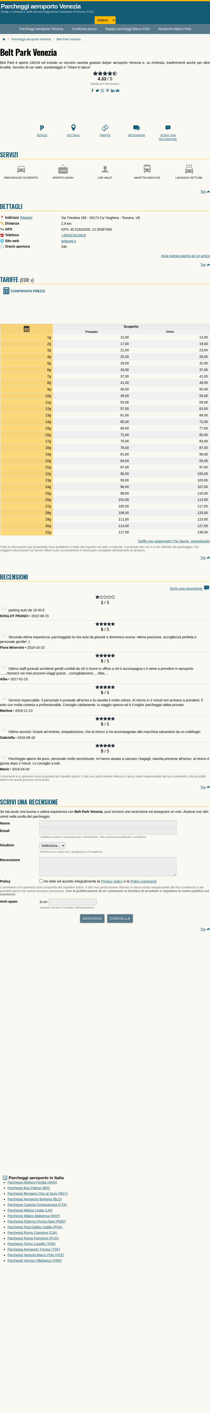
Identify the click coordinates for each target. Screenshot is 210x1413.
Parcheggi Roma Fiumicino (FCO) (33, 1241)
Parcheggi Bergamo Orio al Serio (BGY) (38, 1196)
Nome (5, 823)
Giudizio (7, 845)
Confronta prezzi (84, 29)
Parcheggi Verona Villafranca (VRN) (35, 1263)
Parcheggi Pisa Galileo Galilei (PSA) (35, 1229)
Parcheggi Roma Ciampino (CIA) (32, 1235)
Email (4, 831)
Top (203, 191)
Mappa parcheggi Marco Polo (127, 29)
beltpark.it (68, 241)
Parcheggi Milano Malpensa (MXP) (34, 1218)
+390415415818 (73, 235)
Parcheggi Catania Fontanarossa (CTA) (37, 1207)
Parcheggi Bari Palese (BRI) (29, 1190)
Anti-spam (8, 904)
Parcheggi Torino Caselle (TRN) (31, 1246)
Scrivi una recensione (190, 588)
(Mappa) (26, 217)
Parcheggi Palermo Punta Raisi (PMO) (37, 1224)
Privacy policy (112, 884)
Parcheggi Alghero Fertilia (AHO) (32, 1185)
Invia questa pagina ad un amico (185, 256)
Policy (5, 884)
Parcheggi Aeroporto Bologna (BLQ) (35, 1201)
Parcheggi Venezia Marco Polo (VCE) (36, 1257)
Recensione (10, 860)
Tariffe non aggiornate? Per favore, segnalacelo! (174, 541)
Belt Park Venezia (69, 39)
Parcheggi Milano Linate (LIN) (30, 1213)
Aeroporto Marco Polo (174, 29)
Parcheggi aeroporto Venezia (41, 6)
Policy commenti (143, 884)
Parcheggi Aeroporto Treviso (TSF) (34, 1252)
